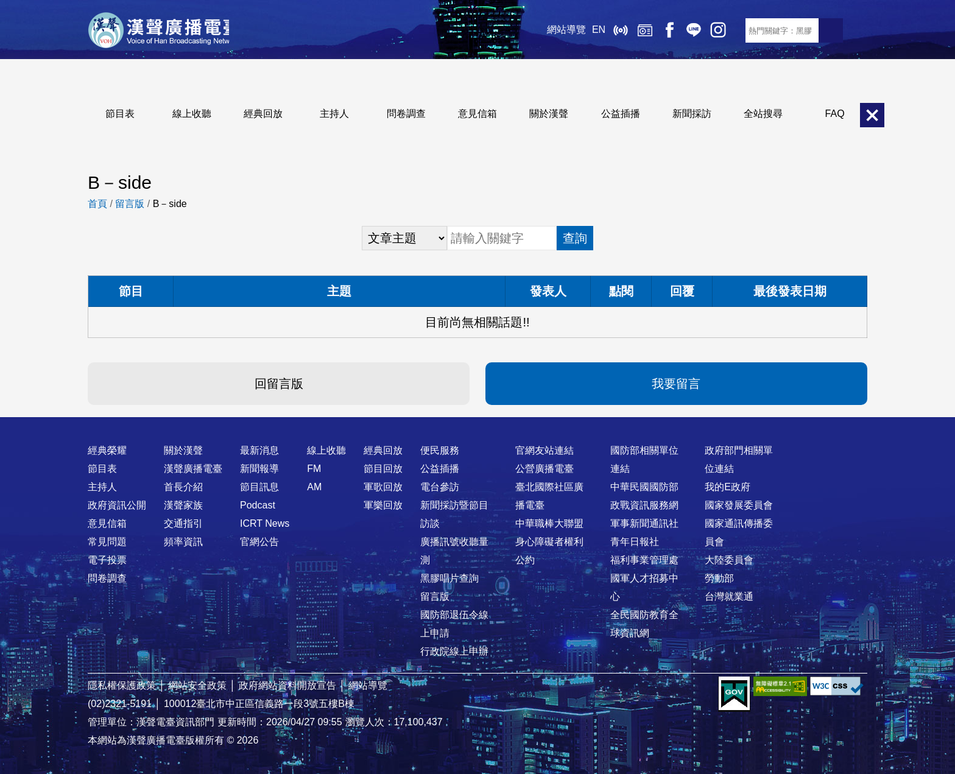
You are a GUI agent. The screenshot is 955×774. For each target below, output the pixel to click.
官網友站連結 (544, 450)
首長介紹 (183, 487)
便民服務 (439, 450)
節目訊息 (259, 487)
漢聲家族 (183, 505)
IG (709, 30)
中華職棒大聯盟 (549, 523)
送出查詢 (831, 30)
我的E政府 (727, 487)
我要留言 (676, 383)
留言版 (129, 204)
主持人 (334, 113)
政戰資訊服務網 (644, 505)
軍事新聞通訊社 (644, 523)
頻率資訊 (183, 542)
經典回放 (636, 30)
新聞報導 (259, 468)
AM (314, 487)
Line (684, 30)
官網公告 (259, 542)
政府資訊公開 (117, 505)
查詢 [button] (575, 238)
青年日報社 (634, 542)
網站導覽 (557, 30)
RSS (733, 30)
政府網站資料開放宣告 (287, 685)
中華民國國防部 (644, 487)
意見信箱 (477, 113)
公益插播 (620, 113)
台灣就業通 (729, 596)
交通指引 (183, 523)
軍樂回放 (383, 505)
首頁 (97, 204)
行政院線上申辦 (454, 651)
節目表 (120, 113)
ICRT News (264, 523)
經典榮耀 (107, 450)
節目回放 (383, 468)
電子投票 (107, 560)
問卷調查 (406, 113)
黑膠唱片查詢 (449, 578)
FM (314, 468)
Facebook (660, 30)
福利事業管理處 (644, 560)
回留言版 (279, 383)
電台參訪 (439, 487)
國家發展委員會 (739, 505)
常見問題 (107, 542)
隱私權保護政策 (122, 685)
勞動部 (719, 578)
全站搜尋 (763, 113)
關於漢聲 (548, 113)
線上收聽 (611, 30)
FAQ (835, 113)
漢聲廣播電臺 (164, 30)
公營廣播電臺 (544, 468)
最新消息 (259, 450)
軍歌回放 (383, 487)
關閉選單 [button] (872, 115)
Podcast (257, 505)
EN (589, 30)
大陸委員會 (729, 560)
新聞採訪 (691, 113)
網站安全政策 (197, 685)
